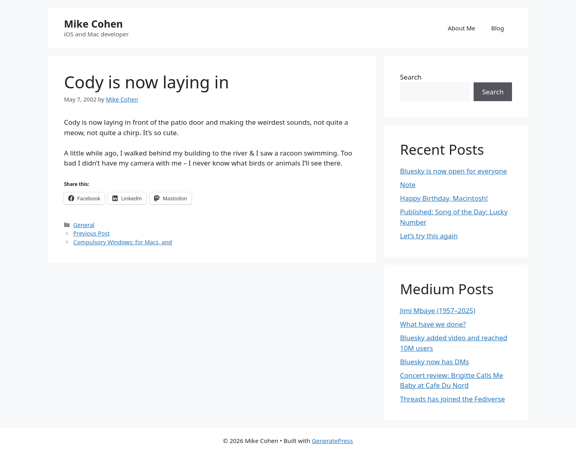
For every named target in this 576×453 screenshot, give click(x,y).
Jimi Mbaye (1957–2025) (437, 310)
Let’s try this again (429, 235)
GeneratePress (332, 441)
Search (411, 77)
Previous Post (91, 233)
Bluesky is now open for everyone (453, 171)
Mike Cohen (93, 23)
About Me (462, 28)
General (83, 225)
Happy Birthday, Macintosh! (444, 198)
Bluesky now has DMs (434, 361)
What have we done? (433, 324)
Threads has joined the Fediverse (452, 398)
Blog (497, 28)
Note (408, 184)
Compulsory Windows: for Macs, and (122, 242)
